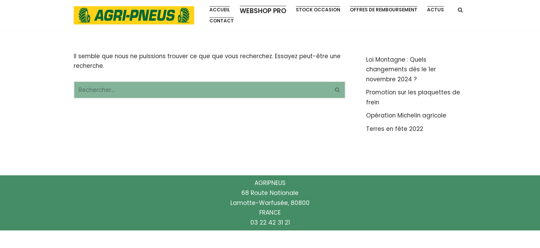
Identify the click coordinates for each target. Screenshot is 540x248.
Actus (435, 10)
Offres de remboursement (383, 10)
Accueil (219, 10)
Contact (221, 21)
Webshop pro (263, 11)
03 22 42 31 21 (270, 240)
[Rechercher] (460, 9)
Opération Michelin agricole (407, 116)
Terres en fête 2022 (395, 129)
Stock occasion (318, 10)
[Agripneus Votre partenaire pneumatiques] (136, 15)
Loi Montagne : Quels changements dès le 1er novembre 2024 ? (402, 69)
